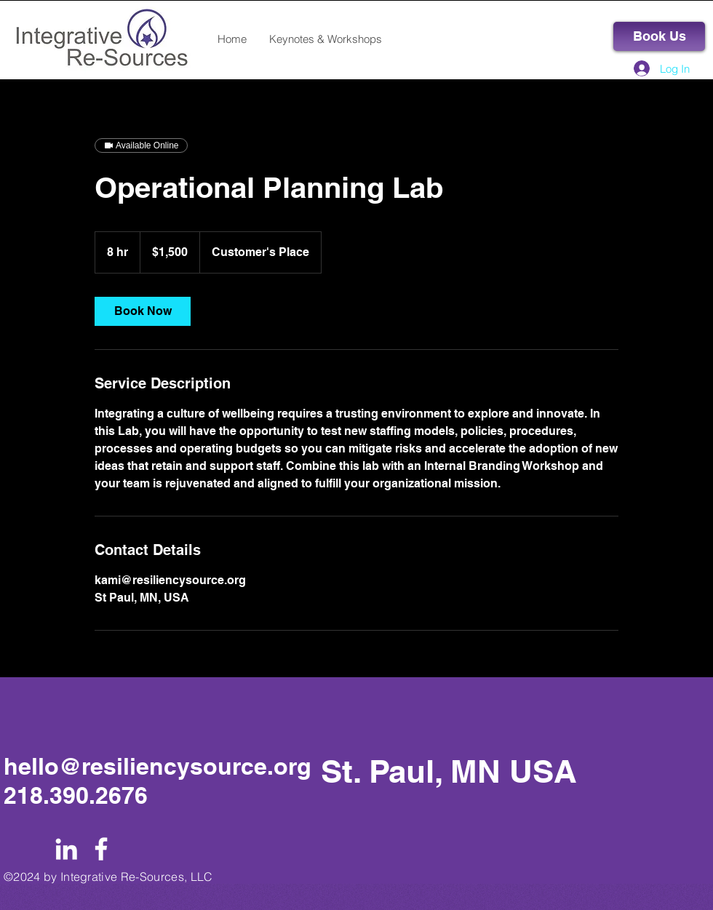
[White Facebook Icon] (101, 849)
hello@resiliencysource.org (157, 766)
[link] (143, 311)
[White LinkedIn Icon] (66, 849)
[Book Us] (659, 36)
